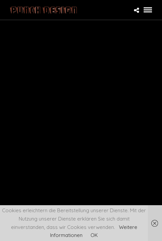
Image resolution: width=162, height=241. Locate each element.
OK (94, 235)
